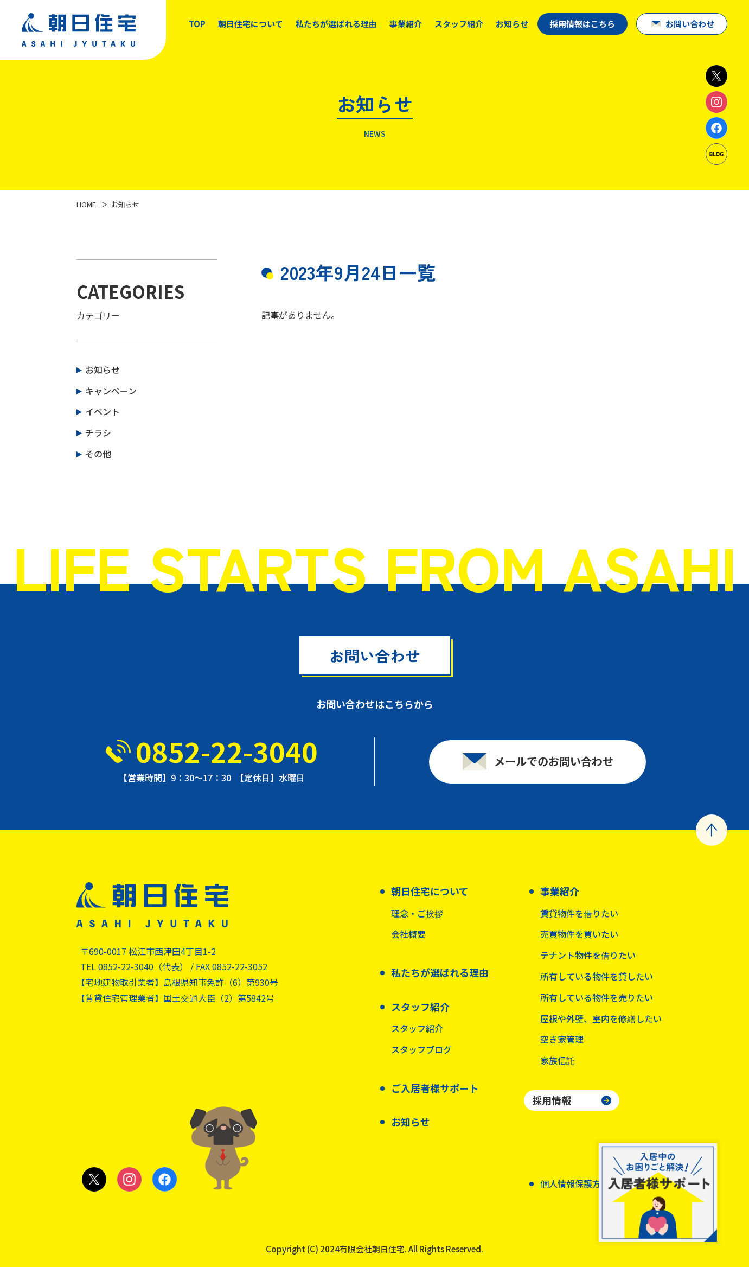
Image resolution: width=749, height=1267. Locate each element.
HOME (86, 204)
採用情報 (551, 1100)
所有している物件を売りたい (596, 997)
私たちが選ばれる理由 (336, 23)
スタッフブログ (421, 1049)
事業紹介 (405, 23)
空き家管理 (562, 1039)
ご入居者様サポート (435, 1088)
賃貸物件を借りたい (579, 913)
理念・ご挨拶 (417, 913)
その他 (98, 453)
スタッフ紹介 (417, 1028)
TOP (197, 23)
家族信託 (557, 1060)
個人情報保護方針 (575, 1183)
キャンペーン (111, 390)
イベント (102, 411)
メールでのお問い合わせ (553, 766)
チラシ (98, 432)
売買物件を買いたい (579, 933)
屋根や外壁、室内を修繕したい (601, 1018)
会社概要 (408, 933)
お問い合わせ (689, 23)
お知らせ (512, 23)
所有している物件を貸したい (596, 976)
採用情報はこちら (582, 23)
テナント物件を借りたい (588, 955)
